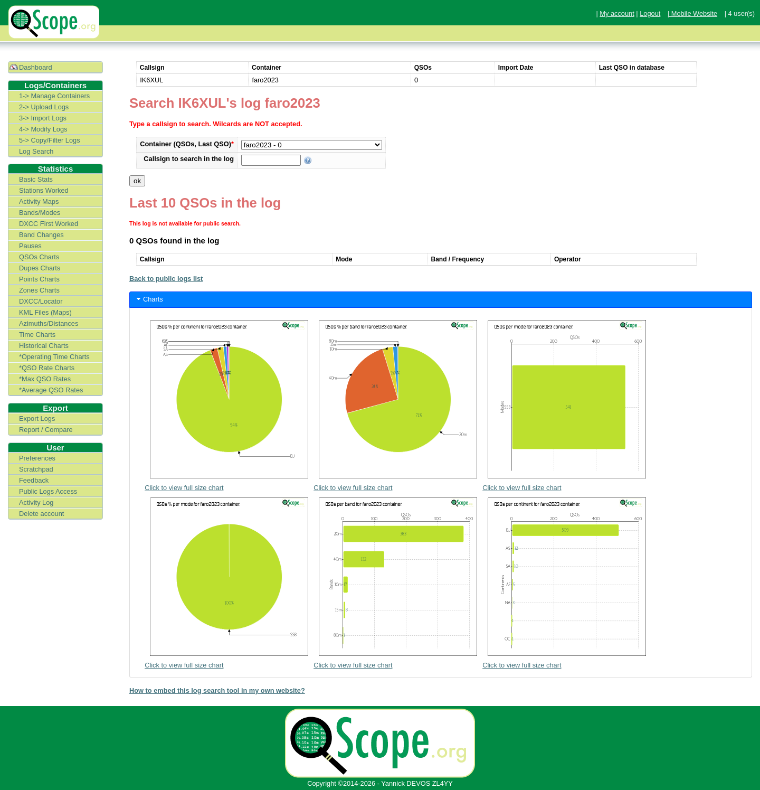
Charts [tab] (149, 299)
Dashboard (35, 67)
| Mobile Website (692, 13)
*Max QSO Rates (45, 379)
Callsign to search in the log (189, 159)
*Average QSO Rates (51, 390)
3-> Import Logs (42, 118)
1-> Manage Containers (54, 96)
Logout (650, 13)
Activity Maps (39, 201)
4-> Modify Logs (43, 129)
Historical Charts (44, 346)
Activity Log (36, 502)
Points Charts (39, 279)
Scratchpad (36, 469)
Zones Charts (39, 290)
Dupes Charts (39, 268)
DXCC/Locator (41, 301)
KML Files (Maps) (45, 312)
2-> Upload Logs (44, 107)
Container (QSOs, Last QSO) (187, 144)
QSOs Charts (39, 257)
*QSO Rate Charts (46, 368)
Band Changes (41, 235)
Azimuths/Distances (48, 323)
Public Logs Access (48, 491)
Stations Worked (44, 190)
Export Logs (37, 418)
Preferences (37, 458)
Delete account (41, 514)
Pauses (30, 246)
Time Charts (37, 334)
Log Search (36, 151)
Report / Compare (46, 430)
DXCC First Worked (48, 224)
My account (617, 13)
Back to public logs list (166, 279)
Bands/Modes (39, 213)
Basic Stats (36, 179)
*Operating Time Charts (54, 357)
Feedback (34, 480)
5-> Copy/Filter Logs (49, 140)
